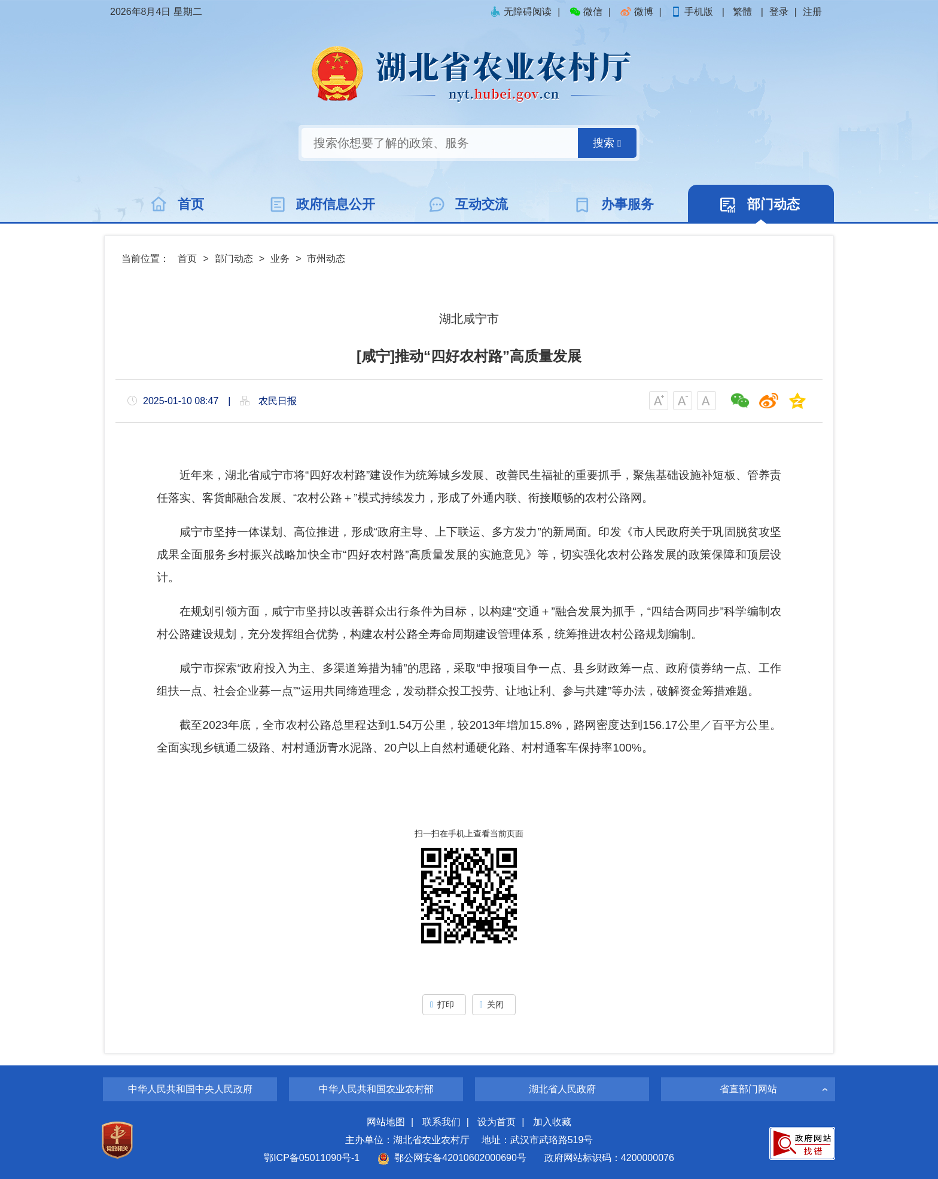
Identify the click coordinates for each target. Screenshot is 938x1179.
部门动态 (234, 258)
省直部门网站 (748, 1089)
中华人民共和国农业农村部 (376, 1089)
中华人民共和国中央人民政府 (190, 1089)
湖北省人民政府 (562, 1089)
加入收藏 (552, 1122)
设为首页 (496, 1122)
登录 (778, 12)
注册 (812, 12)
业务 (280, 258)
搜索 (607, 143)
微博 (636, 12)
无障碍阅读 (520, 12)
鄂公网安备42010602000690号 (451, 1158)
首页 (187, 258)
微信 (585, 12)
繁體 (742, 12)
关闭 (494, 1004)
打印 (444, 1004)
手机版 (692, 12)
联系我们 (441, 1122)
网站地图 (386, 1122)
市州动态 (326, 258)
